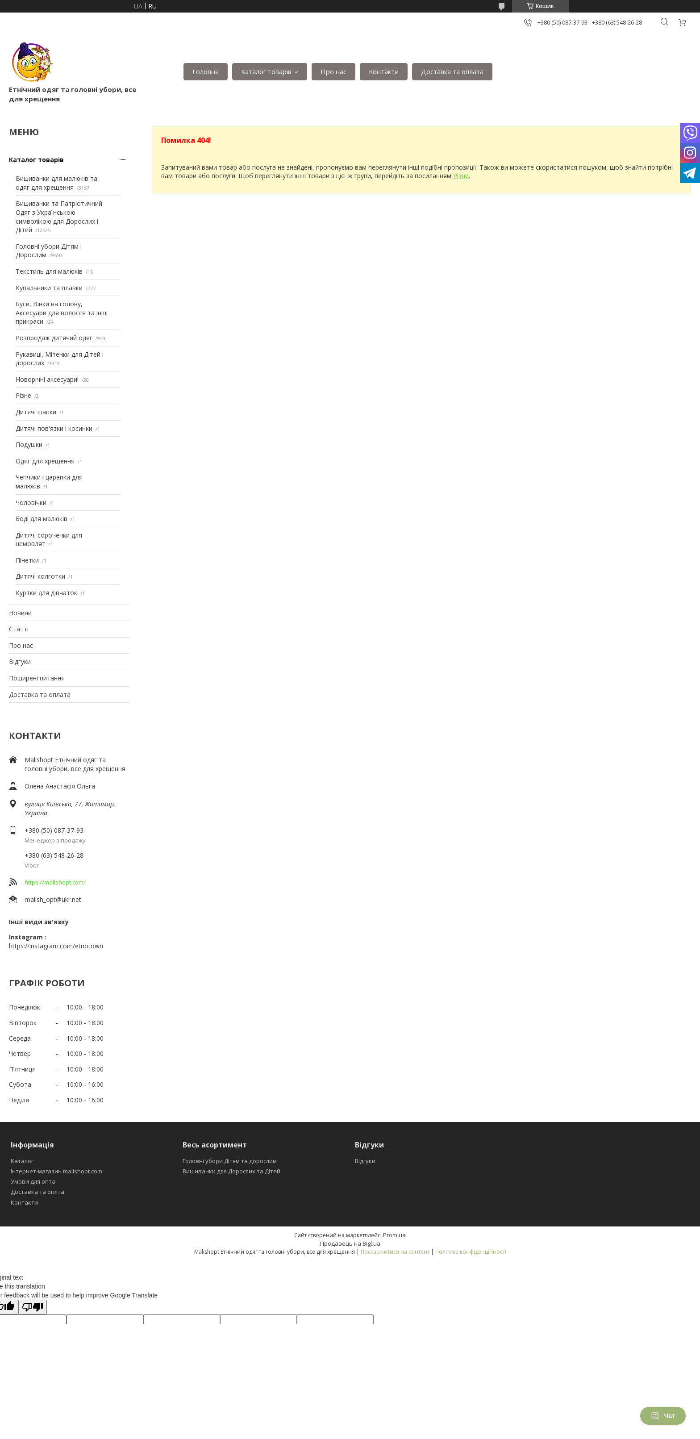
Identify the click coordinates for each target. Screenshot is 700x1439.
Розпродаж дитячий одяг (54, 338)
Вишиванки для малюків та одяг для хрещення (56, 183)
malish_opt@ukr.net (53, 899)
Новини (20, 613)
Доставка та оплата (452, 71)
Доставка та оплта (37, 1192)
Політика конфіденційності (470, 1251)
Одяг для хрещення (45, 461)
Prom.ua (394, 1235)
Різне (23, 395)
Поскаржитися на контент (395, 1251)
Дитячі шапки (36, 412)
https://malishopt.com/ (55, 882)
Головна (205, 71)
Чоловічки (31, 502)
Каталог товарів (266, 71)
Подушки (29, 444)
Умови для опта (33, 1181)
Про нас (333, 71)
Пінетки (27, 560)
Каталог (22, 1161)
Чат (663, 1416)
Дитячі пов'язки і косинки (54, 428)
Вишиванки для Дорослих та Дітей (231, 1171)
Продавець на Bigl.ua (350, 1243)
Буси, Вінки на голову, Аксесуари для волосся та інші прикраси (62, 312)
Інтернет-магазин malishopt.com (56, 1171)
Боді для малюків (41, 518)
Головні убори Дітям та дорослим (230, 1161)
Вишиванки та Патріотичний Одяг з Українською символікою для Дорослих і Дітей (59, 216)
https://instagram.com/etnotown (56, 946)
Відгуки (20, 661)
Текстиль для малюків (49, 271)
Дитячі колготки (40, 576)
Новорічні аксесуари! (47, 379)
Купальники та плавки (49, 288)
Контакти (384, 71)
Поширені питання (37, 678)
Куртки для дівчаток (46, 592)
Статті (19, 629)
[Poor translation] (32, 1307)
